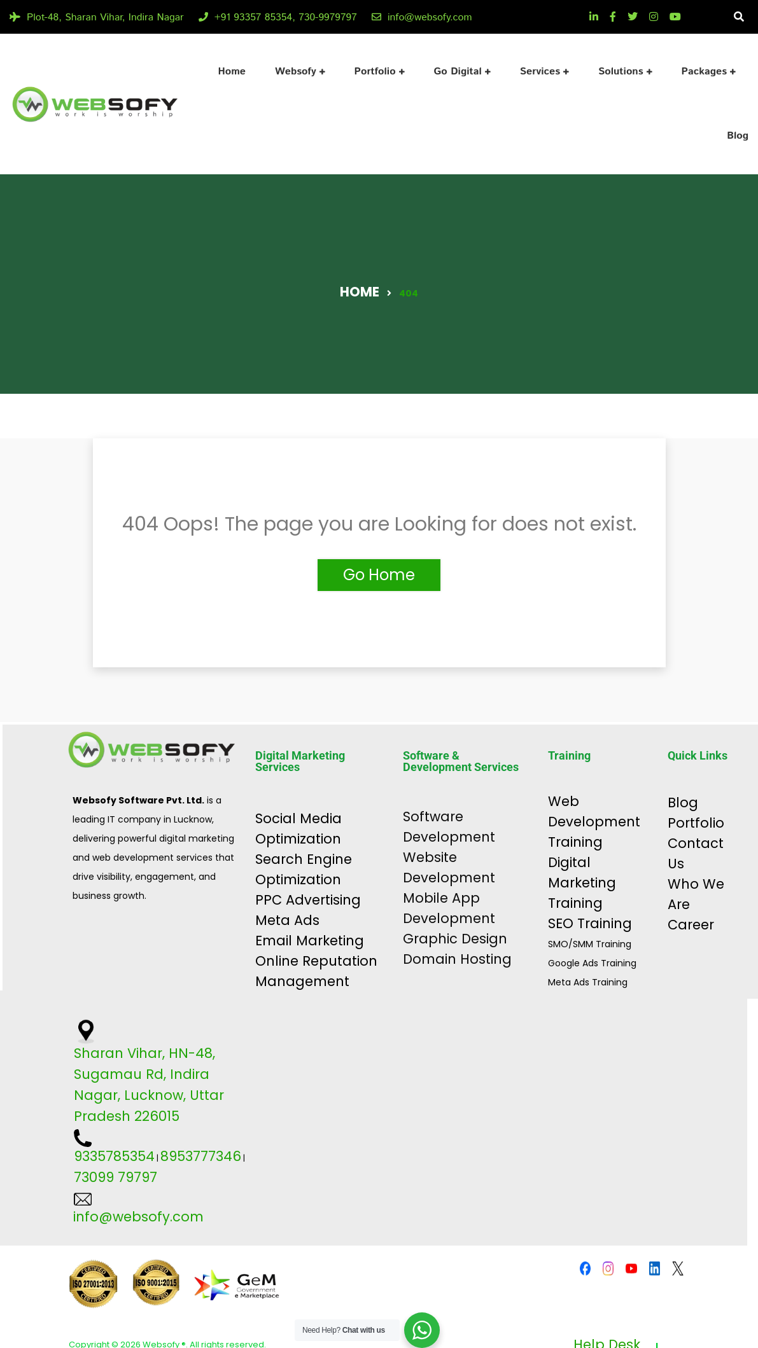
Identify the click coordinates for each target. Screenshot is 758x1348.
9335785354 (114, 1156)
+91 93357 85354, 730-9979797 (278, 17)
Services (540, 71)
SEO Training (590, 923)
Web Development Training (594, 821)
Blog (737, 136)
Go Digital (458, 71)
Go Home (379, 574)
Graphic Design (455, 938)
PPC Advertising (308, 900)
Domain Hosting (457, 959)
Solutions (620, 71)
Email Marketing (309, 940)
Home (232, 71)
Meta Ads (287, 920)
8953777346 (200, 1156)
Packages (704, 71)
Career (691, 924)
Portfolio (375, 71)
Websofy (295, 71)
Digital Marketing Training (582, 882)
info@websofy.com (422, 17)
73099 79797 (115, 1177)
